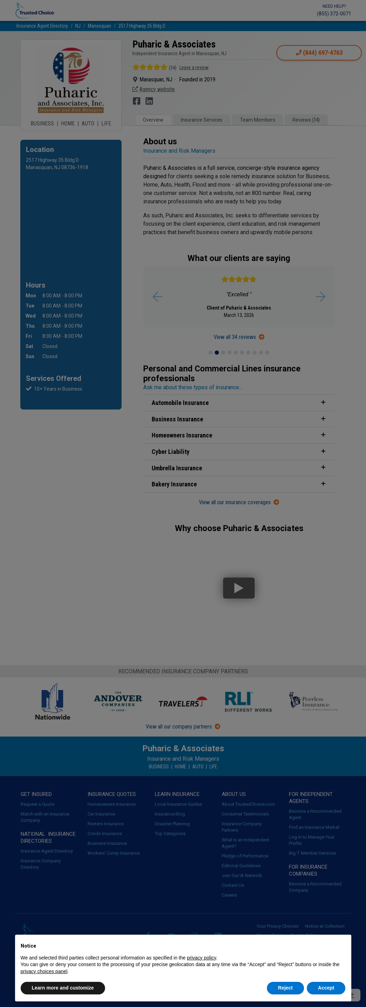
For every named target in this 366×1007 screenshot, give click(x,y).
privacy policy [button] (201, 958)
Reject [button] (285, 988)
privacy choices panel (44, 971)
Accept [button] (326, 988)
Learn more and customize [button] (63, 988)
